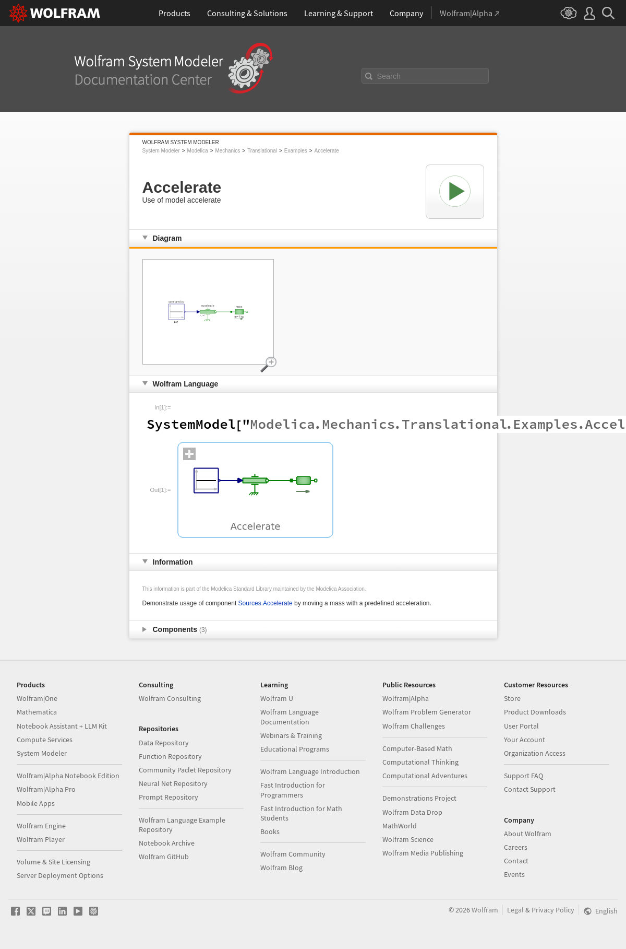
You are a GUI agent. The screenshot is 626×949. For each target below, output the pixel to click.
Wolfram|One (37, 698)
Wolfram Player (41, 839)
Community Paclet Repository (185, 770)
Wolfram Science (408, 839)
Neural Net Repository (173, 783)
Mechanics (227, 151)
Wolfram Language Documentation (289, 716)
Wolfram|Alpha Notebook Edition (68, 775)
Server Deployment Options (60, 875)
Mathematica (37, 712)
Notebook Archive (167, 843)
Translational (262, 151)
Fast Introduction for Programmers (292, 789)
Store (512, 698)
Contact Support (530, 789)
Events (514, 874)
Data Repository (164, 742)
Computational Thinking (420, 762)
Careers (515, 847)
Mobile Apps (36, 803)
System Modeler (161, 151)
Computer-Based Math (417, 748)
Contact (516, 860)
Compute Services (45, 739)
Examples (295, 151)
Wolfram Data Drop (412, 812)
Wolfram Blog (281, 867)
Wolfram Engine (41, 825)
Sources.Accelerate (265, 603)
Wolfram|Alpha (405, 698)
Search (389, 76)
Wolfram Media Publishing (422, 853)
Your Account (524, 739)
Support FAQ (523, 775)
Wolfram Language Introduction (310, 771)
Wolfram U (276, 698)
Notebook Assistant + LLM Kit (62, 726)
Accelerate (327, 151)
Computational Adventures (424, 775)
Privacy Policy (553, 910)
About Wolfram (527, 833)
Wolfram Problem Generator (426, 712)
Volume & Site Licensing (53, 861)
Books (270, 831)
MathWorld (399, 825)
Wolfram (485, 910)
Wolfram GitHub (164, 856)
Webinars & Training (291, 735)
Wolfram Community (293, 854)
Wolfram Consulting (170, 698)
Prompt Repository (168, 797)
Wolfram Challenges (413, 726)
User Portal (521, 726)
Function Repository (170, 756)
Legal (515, 910)
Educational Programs (294, 749)
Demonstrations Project (419, 798)
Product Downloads (535, 712)
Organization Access (534, 753)
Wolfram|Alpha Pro (46, 789)
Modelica (197, 151)
